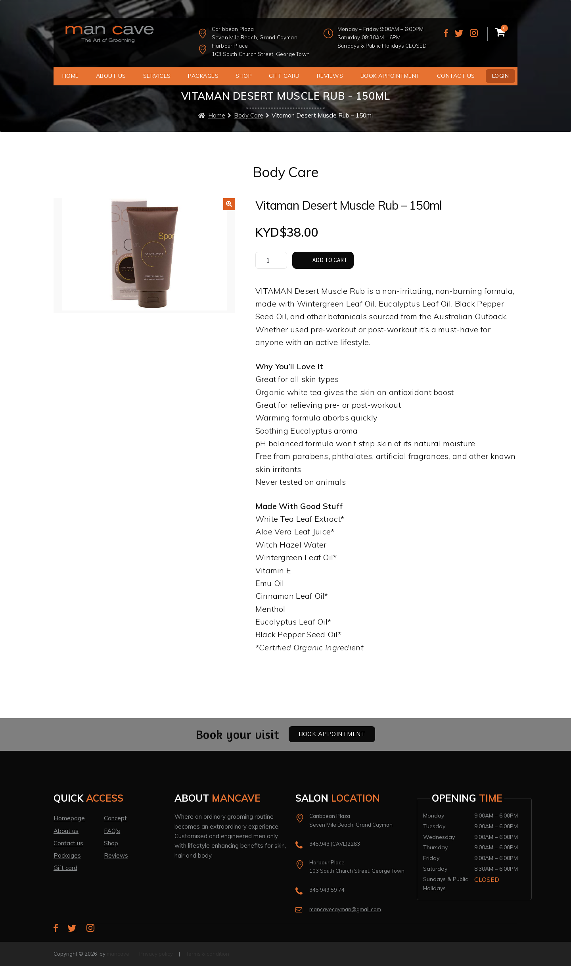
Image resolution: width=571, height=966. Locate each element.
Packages (203, 75)
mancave (118, 954)
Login (500, 75)
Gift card (65, 868)
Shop (244, 75)
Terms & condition (207, 954)
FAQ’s (112, 831)
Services (157, 75)
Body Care (248, 115)
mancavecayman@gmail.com (345, 909)
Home (70, 75)
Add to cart (329, 260)
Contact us (456, 75)
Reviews (330, 75)
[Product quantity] (271, 260)
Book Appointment (390, 75)
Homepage (69, 818)
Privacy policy (156, 954)
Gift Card (284, 75)
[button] (229, 204)
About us (111, 75)
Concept (115, 818)
